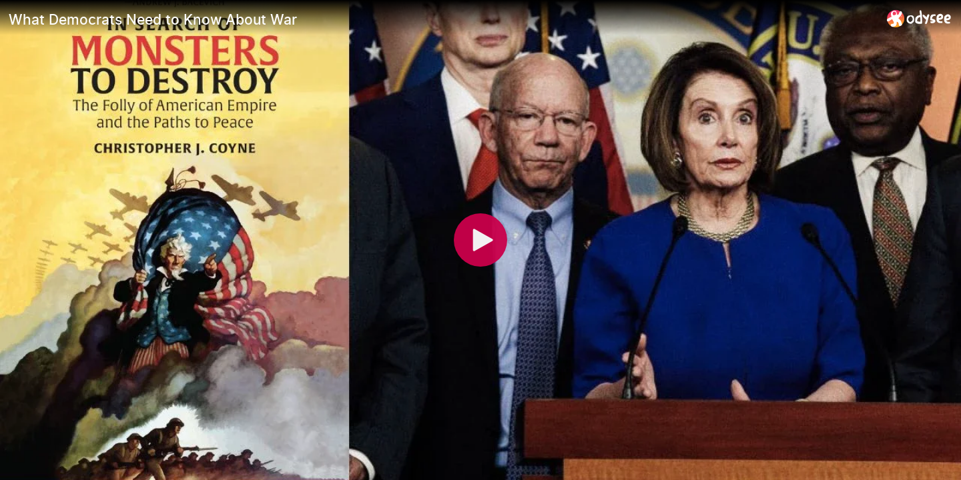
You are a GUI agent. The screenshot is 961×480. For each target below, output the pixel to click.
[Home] (919, 18)
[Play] (480, 240)
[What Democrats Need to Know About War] (442, 19)
